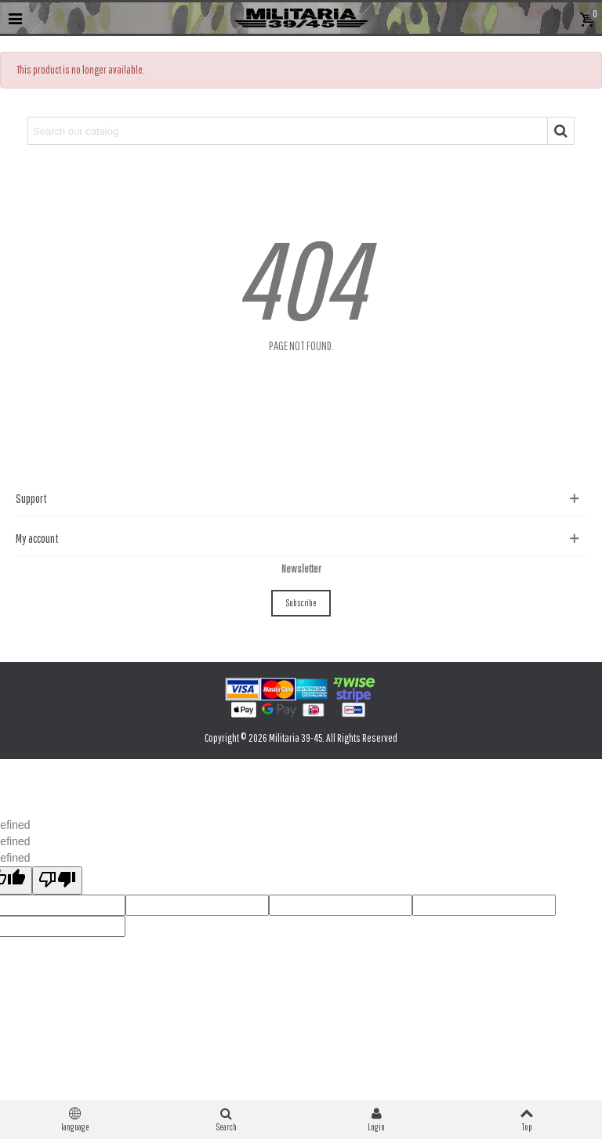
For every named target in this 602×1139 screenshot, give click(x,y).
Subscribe (301, 603)
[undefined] (57, 880)
